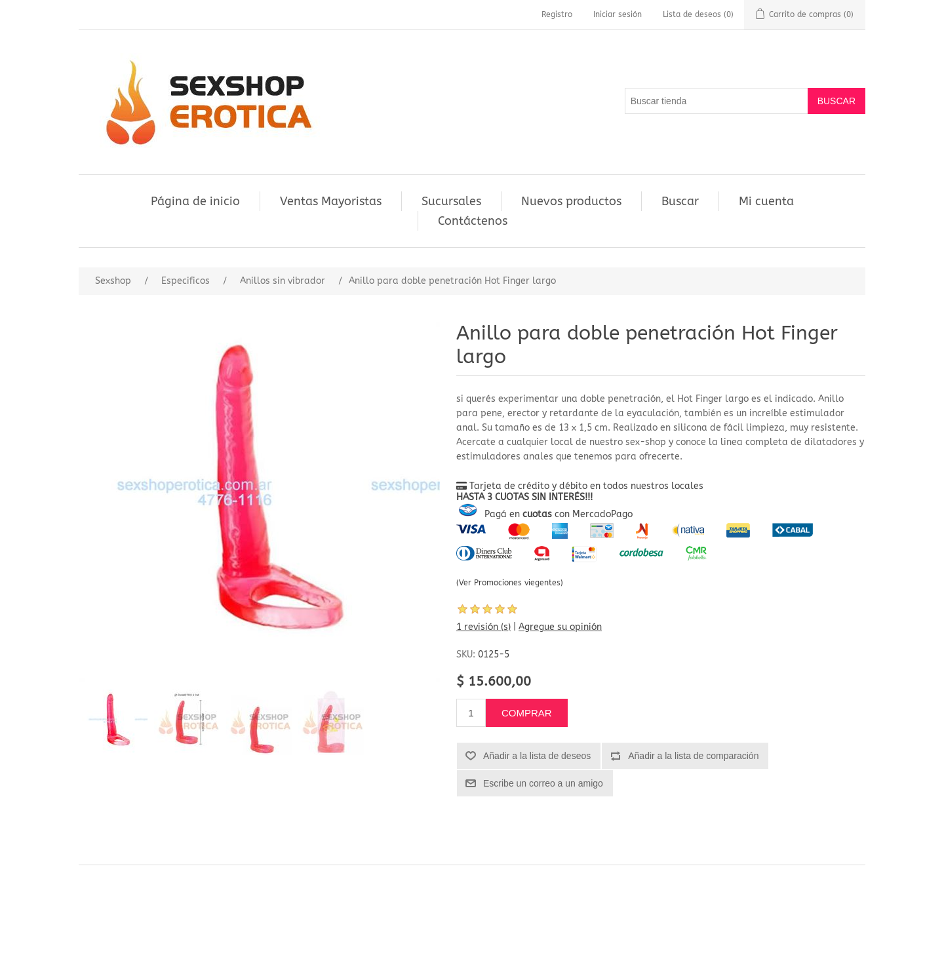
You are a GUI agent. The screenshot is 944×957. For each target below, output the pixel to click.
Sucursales (451, 201)
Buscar (680, 201)
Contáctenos (472, 221)
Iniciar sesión (617, 14)
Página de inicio (195, 201)
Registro (556, 14)
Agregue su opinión (560, 627)
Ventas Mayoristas (331, 201)
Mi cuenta (766, 201)
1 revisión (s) (483, 627)
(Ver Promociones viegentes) (509, 582)
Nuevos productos (571, 201)
